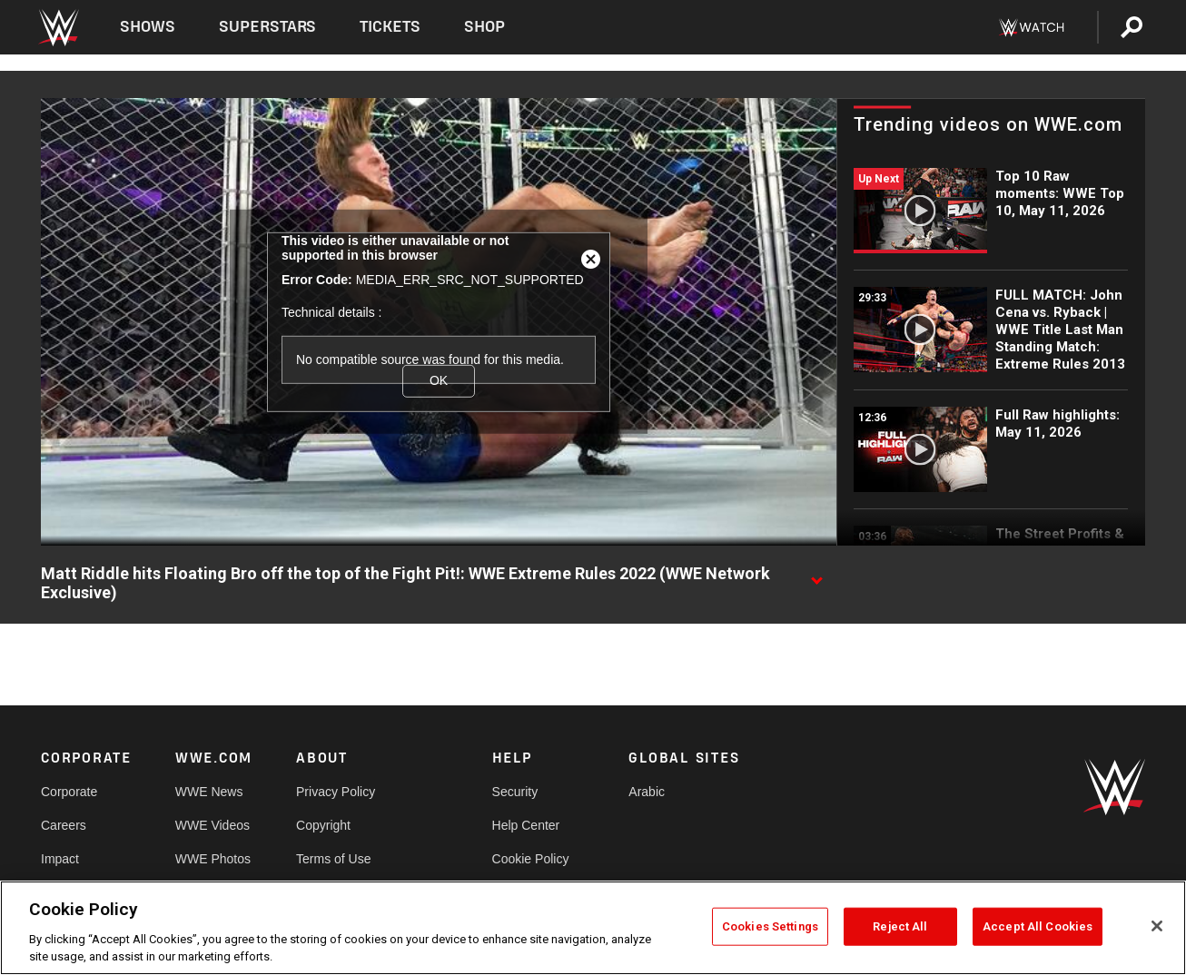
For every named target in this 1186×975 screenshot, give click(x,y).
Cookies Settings (770, 926)
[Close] (1157, 926)
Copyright (323, 825)
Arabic (646, 791)
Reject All (900, 926)
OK (439, 380)
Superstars (268, 26)
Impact (60, 859)
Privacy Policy (335, 791)
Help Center (526, 825)
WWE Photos (213, 859)
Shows (147, 26)
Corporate (69, 791)
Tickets (390, 26)
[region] (593, 928)
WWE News (209, 791)
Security (515, 791)
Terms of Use (333, 859)
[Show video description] (816, 575)
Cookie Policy (530, 859)
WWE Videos (212, 825)
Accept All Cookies (1037, 926)
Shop (484, 26)
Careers (63, 825)
